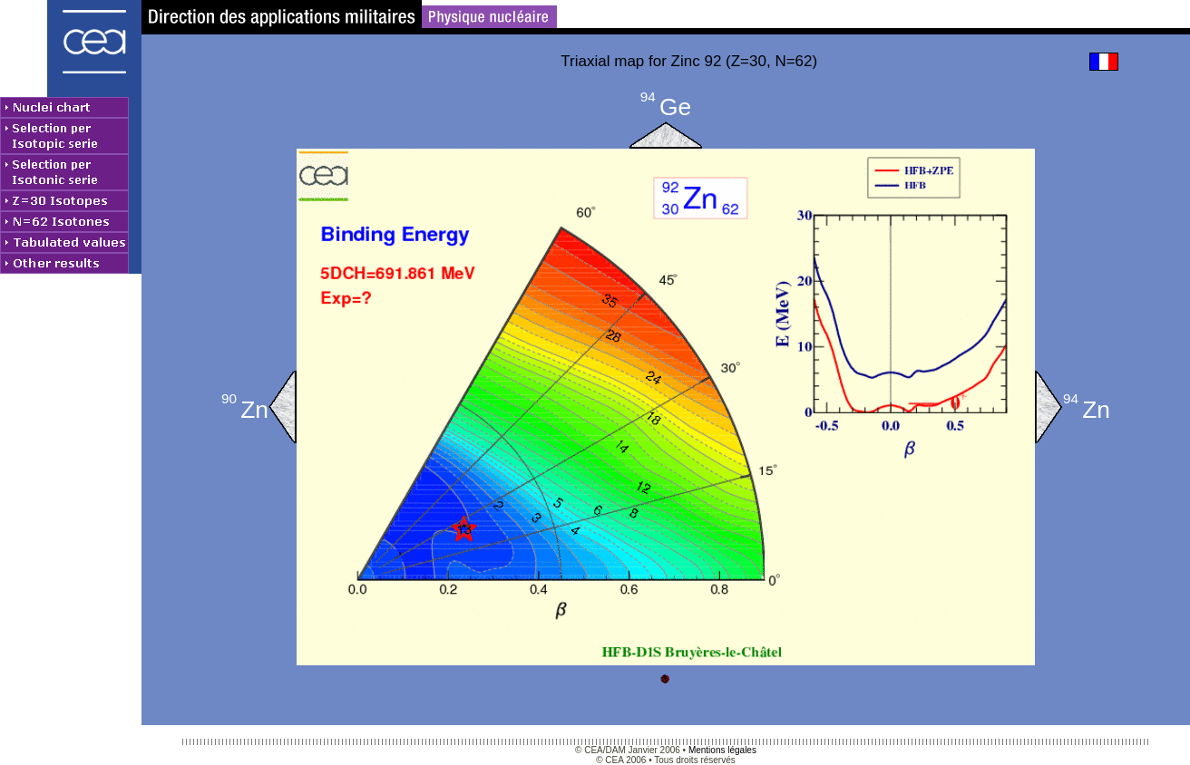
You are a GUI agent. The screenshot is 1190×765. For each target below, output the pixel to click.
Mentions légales (722, 750)
